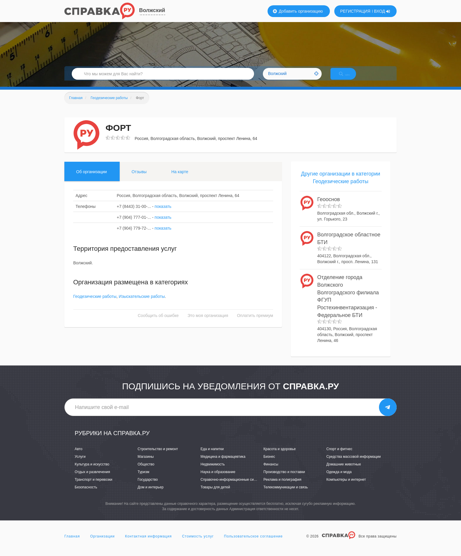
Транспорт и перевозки (93, 486)
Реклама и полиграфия (282, 486)
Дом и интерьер (150, 494)
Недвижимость (213, 470)
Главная (72, 542)
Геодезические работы (94, 302)
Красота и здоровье (279, 455)
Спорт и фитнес (339, 455)
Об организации (91, 178)
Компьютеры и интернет (346, 486)
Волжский (152, 10)
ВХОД (382, 11)
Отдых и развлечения (92, 478)
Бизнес (269, 463)
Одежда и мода (339, 478)
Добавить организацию (298, 11)
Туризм (143, 478)
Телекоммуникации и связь (285, 494)
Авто (78, 455)
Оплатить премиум (255, 322)
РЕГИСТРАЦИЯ (355, 11)
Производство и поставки (284, 478)
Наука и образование (218, 478)
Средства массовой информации (353, 463)
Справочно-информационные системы (232, 486)
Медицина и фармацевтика (223, 463)
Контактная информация (148, 542)
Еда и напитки (212, 455)
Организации (102, 542)
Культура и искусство (92, 470)
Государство (148, 486)
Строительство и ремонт (158, 455)
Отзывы (138, 178)
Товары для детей (215, 494)
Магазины (146, 463)
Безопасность (86, 494)
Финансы (270, 470)
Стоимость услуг (198, 542)
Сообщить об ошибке (158, 322)
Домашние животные (343, 470)
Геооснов (328, 206)
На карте (179, 178)
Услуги (80, 463)
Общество (146, 470)
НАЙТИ (349, 77)
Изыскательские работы (142, 302)
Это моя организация (208, 322)
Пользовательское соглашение (253, 542)
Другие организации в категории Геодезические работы (340, 184)
